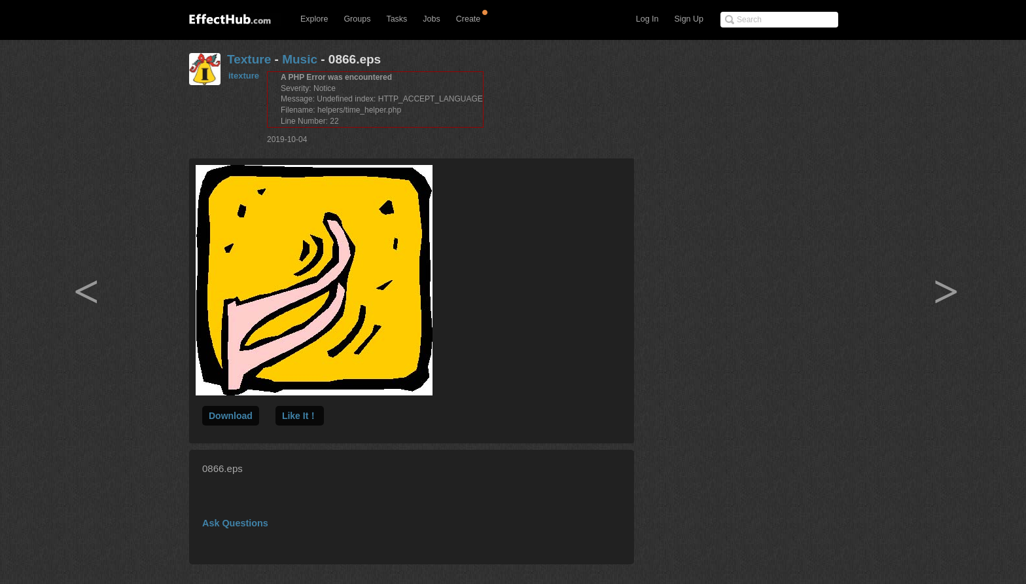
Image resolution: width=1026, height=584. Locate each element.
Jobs (431, 19)
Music (299, 59)
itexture (243, 76)
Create (468, 19)
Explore (314, 19)
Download (231, 416)
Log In (647, 19)
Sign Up (689, 19)
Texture (249, 59)
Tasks (396, 19)
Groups (357, 19)
